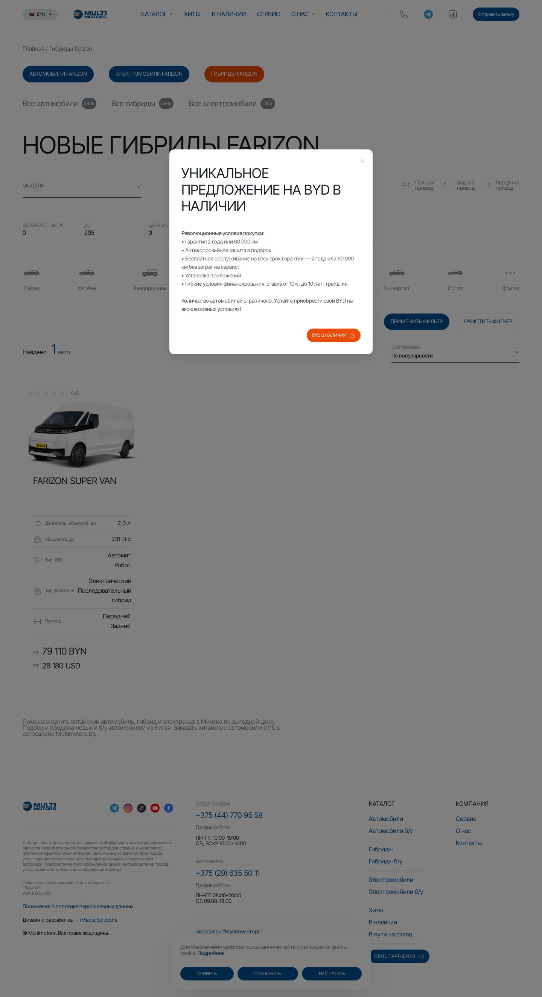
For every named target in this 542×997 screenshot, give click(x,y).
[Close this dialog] (362, 162)
